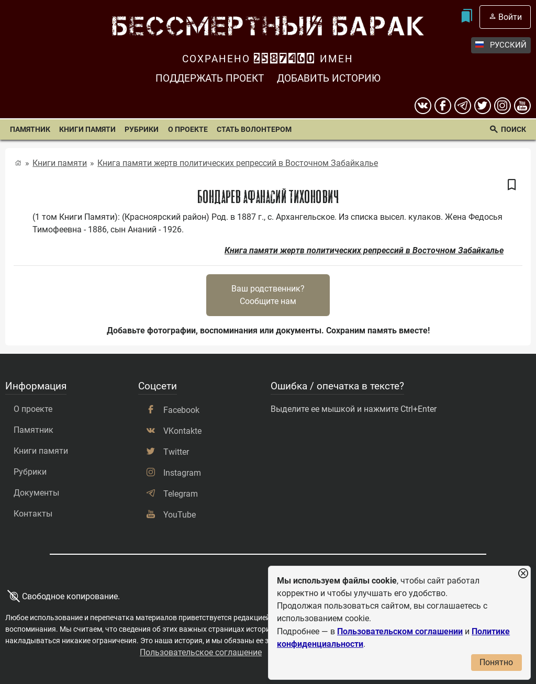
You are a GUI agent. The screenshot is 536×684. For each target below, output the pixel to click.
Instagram (182, 473)
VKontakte (182, 431)
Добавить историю (329, 78)
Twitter (176, 452)
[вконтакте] (423, 105)
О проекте (188, 129)
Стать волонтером (254, 129)
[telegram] (462, 105)
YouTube (179, 515)
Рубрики (142, 129)
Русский (501, 45)
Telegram (180, 494)
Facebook (181, 410)
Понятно (496, 662)
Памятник (30, 129)
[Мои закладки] (466, 17)
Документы (36, 493)
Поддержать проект (209, 78)
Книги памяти (87, 129)
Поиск (513, 129)
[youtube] (522, 105)
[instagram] (502, 105)
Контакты (33, 514)
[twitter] (482, 105)
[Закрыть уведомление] (523, 573)
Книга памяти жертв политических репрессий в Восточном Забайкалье (237, 163)
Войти (510, 17)
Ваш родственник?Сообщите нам (268, 295)
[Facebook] (442, 105)
